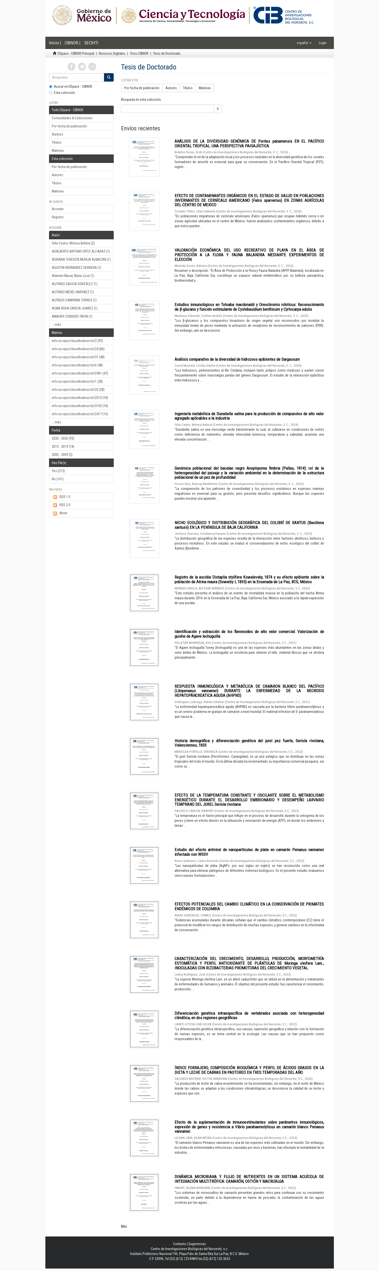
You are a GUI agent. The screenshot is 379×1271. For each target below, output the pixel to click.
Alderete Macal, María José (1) (73, 276)
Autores (57, 134)
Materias (58, 151)
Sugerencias (197, 1244)
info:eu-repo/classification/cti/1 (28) (77, 381)
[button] (304, 43)
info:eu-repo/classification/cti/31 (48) (78, 357)
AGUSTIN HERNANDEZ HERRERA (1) (76, 268)
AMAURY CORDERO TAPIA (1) (72, 316)
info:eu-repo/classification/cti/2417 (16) (80, 414)
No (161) (58, 479)
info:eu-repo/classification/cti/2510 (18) (80, 398)
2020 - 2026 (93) (63, 438)
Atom (59, 513)
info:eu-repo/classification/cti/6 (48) (77, 365)
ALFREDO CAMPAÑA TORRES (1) (74, 300)
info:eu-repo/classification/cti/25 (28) (78, 390)
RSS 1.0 (61, 497)
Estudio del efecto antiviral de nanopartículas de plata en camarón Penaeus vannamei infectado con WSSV (249, 852)
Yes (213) (58, 471)
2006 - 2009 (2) (62, 455)
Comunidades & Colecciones (72, 118)
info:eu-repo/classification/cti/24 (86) (78, 349)
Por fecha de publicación (69, 126)
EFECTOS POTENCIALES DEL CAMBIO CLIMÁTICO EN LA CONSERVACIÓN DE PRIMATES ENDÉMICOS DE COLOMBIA (249, 906)
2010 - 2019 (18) (63, 446)
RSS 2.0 (61, 505)
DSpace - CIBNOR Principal (76, 53)
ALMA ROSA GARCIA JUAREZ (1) (75, 308)
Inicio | (55, 42)
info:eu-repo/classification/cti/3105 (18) (80, 406)
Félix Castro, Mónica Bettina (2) (73, 243)
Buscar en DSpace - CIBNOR (70, 86)
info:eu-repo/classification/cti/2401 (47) (80, 373)
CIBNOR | (72, 42)
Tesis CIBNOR (139, 53)
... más (56, 324)
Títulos (56, 142)
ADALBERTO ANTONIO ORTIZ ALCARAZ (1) (81, 251)
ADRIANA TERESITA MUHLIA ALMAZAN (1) (81, 259)
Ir (218, 109)
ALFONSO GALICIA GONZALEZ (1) (74, 284)
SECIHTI (91, 42)
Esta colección (62, 93)
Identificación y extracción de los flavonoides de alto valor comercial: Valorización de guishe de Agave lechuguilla (249, 634)
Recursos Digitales (112, 53)
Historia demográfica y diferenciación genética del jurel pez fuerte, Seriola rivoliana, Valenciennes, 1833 (249, 743)
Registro (58, 217)
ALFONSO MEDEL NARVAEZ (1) (73, 292)
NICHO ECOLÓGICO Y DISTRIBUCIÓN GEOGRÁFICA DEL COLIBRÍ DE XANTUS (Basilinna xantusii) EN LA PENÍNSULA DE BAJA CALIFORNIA (249, 525)
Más (124, 1226)
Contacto (179, 1244)
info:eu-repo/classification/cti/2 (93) (77, 341)
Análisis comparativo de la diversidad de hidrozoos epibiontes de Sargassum (237, 359)
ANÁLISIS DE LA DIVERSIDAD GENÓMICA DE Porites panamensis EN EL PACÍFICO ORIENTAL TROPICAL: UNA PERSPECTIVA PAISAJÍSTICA (249, 143)
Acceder (58, 209)
